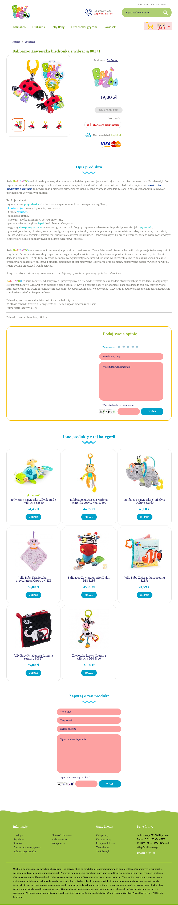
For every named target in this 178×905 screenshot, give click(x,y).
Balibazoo (19, 27)
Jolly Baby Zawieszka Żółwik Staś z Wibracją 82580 (33, 501)
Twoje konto (103, 847)
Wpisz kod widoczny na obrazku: (119, 405)
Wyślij (152, 411)
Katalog (16, 41)
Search (167, 12)
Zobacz (33, 517)
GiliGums (38, 27)
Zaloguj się (142, 4)
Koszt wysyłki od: (107, 135)
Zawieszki (110, 27)
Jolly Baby (57, 27)
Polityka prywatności (25, 851)
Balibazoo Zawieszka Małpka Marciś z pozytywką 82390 (89, 501)
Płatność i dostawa (62, 835)
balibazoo (21, 12)
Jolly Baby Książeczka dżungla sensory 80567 (33, 657)
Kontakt (18, 843)
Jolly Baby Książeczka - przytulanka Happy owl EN (33, 579)
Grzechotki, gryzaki (84, 27)
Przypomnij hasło (105, 843)
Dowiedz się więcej (146, 852)
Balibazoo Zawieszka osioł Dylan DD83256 (89, 579)
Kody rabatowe (59, 839)
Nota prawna (58, 843)
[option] (38, 87)
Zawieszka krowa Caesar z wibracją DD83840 (89, 657)
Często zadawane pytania (27, 847)
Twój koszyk (102, 851)
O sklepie (18, 835)
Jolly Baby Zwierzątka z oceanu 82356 (144, 579)
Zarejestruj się (158, 4)
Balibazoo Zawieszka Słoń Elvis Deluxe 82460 (144, 501)
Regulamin (19, 839)
